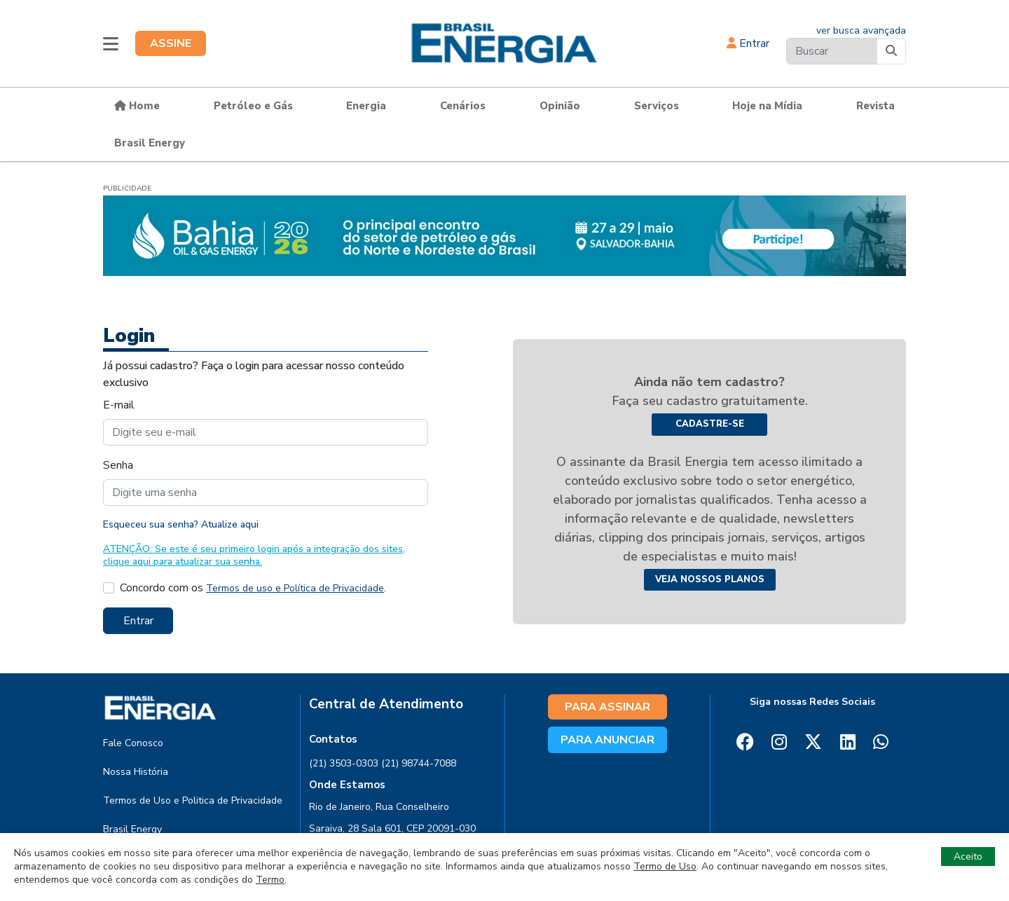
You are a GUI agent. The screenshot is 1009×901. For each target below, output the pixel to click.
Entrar (748, 43)
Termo (270, 879)
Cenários (463, 106)
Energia (366, 106)
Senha (118, 465)
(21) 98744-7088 (418, 763)
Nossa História (135, 771)
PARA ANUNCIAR (607, 740)
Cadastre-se (709, 424)
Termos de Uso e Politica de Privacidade (192, 800)
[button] (110, 43)
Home (137, 106)
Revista (875, 106)
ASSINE (170, 43)
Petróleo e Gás (253, 106)
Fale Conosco (133, 743)
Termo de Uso (664, 866)
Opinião (560, 106)
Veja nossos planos (709, 579)
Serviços (656, 106)
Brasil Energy (149, 143)
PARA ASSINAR (607, 707)
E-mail (119, 405)
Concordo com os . (253, 588)
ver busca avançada (861, 30)
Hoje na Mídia (767, 106)
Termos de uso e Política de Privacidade (295, 588)
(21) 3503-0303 (343, 763)
